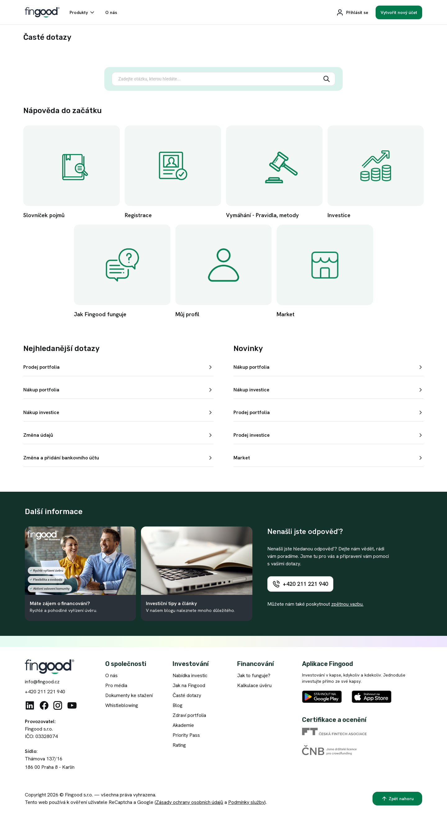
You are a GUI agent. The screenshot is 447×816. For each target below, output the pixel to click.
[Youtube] (72, 705)
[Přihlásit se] (352, 12)
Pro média (116, 685)
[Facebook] (44, 705)
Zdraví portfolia (189, 715)
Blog (178, 705)
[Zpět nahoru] (397, 798)
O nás (111, 675)
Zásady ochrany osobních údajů (189, 802)
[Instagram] (57, 705)
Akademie (183, 725)
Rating (179, 745)
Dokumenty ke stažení (129, 695)
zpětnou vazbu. (347, 604)
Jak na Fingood (189, 685)
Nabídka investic (190, 675)
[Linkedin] (30, 705)
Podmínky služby (246, 802)
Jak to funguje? (253, 675)
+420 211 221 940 (45, 691)
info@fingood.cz (42, 681)
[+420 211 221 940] (300, 584)
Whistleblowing (121, 705)
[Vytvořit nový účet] (399, 12)
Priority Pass (186, 735)
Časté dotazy (187, 695)
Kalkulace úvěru (254, 685)
